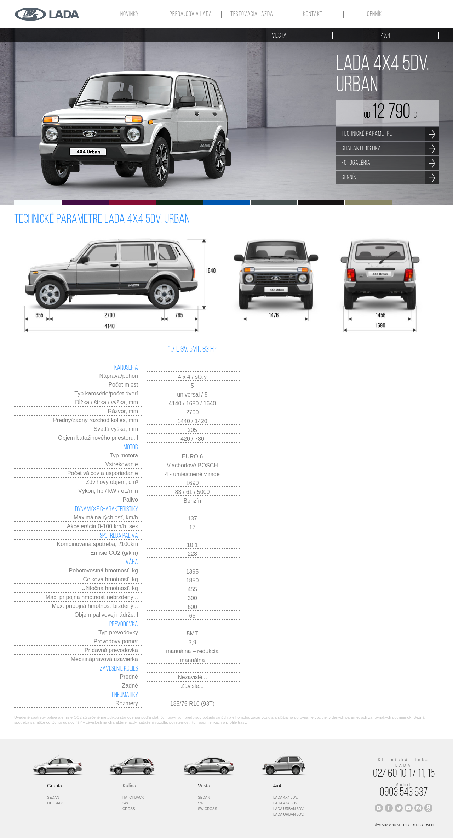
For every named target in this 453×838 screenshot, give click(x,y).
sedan (53, 797)
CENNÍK (374, 14)
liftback (55, 803)
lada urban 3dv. (288, 809)
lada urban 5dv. (288, 814)
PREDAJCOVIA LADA (191, 14)
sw (125, 803)
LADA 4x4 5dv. (285, 803)
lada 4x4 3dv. (285, 797)
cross (128, 809)
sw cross (207, 809)
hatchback (133, 797)
